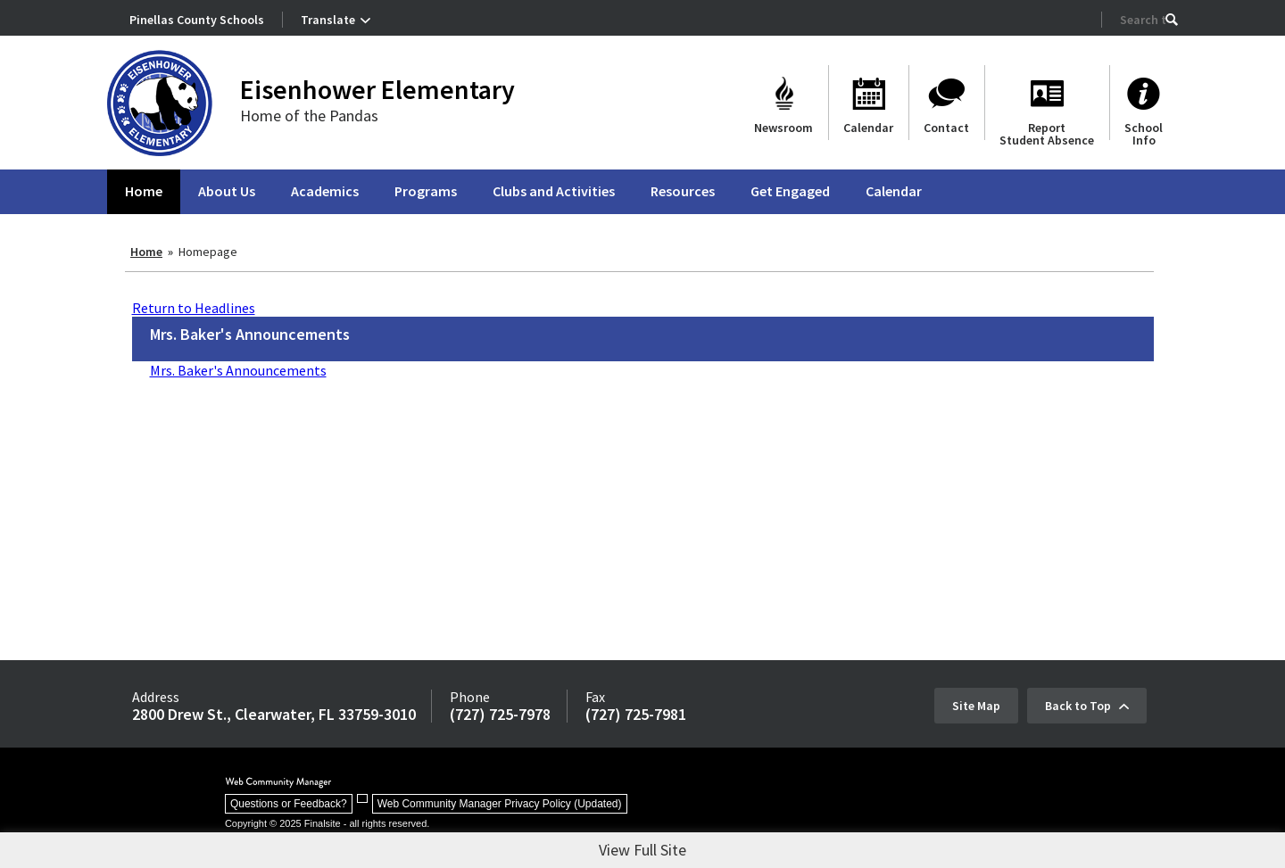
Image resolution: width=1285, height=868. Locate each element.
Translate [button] (328, 19)
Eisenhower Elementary (377, 89)
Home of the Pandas (309, 115)
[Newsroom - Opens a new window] (783, 102)
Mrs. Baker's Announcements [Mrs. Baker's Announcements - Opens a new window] (238, 370)
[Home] (143, 191)
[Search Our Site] (1142, 19)
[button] (1171, 19)
